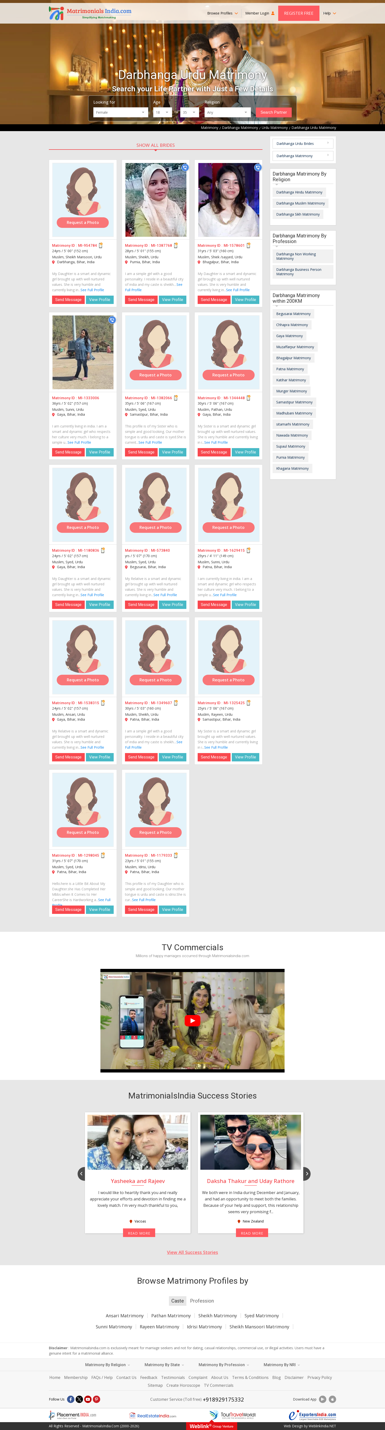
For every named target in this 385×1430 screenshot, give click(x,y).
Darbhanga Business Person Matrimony (298, 271)
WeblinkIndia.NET (322, 1426)
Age (156, 102)
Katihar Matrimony (291, 380)
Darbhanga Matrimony (294, 155)
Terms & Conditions (250, 1377)
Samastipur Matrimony (294, 402)
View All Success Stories (192, 1252)
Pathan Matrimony (171, 1315)
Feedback (148, 1377)
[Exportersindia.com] (312, 1415)
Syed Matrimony (262, 1315)
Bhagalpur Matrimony (293, 358)
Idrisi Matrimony (204, 1326)
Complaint (198, 1377)
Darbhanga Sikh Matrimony (298, 214)
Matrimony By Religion (107, 1364)
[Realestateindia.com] (152, 1415)
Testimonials (173, 1377)
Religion (212, 102)
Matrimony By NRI (282, 1364)
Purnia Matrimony (290, 457)
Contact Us (126, 1377)
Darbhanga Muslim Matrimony (300, 203)
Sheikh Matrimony (217, 1315)
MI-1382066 (161, 398)
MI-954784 (87, 245)
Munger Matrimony (291, 391)
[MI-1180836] (83, 505)
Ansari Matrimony (125, 1315)
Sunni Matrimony (114, 1326)
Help (329, 13)
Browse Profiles (222, 13)
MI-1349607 (161, 703)
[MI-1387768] (155, 200)
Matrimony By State (164, 1364)
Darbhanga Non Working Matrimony (296, 256)
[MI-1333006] (83, 352)
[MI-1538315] (83, 657)
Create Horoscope (183, 1385)
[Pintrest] (96, 1399)
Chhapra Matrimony (292, 324)
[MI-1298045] (83, 810)
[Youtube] (88, 1399)
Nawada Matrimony (292, 435)
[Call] (185, 167)
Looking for (104, 102)
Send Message (68, 299)
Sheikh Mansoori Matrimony (259, 1326)
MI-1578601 (234, 245)
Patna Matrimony (290, 369)
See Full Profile (92, 290)
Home (54, 1377)
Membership (76, 1377)
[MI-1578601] (228, 200)
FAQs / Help (102, 1377)
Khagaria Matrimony (292, 468)
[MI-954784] (83, 200)
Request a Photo (83, 222)
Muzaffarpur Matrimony (295, 346)
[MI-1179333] (156, 810)
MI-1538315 (88, 703)
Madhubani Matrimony (294, 413)
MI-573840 (160, 550)
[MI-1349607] (156, 657)
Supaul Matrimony (290, 446)
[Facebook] (70, 1399)
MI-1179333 (161, 855)
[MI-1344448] (229, 352)
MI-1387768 (161, 245)
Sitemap (155, 1385)
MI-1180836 (88, 550)
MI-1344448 (234, 398)
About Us (219, 1377)
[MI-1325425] (229, 657)
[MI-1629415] (229, 505)
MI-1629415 (234, 550)
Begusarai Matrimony (293, 313)
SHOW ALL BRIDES (156, 145)
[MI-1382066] (156, 352)
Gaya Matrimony (289, 335)
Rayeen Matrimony (159, 1326)
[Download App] (322, 1399)
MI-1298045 (88, 855)
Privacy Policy (319, 1377)
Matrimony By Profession (224, 1364)
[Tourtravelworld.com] (232, 1415)
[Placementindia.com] (72, 1415)
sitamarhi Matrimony (292, 424)
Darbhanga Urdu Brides (295, 143)
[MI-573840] (156, 505)
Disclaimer (294, 1377)
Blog (276, 1377)
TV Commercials (219, 1385)
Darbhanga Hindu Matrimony (299, 192)
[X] (79, 1399)
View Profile (99, 299)
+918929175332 (223, 1399)
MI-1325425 (234, 703)
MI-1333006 (88, 398)
